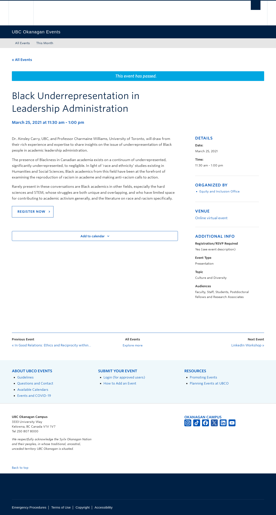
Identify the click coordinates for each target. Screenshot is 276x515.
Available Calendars (32, 389)
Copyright (82, 507)
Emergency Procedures (29, 507)
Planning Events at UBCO (209, 383)
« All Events (22, 60)
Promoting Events (203, 377)
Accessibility (104, 507)
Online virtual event (211, 218)
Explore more (133, 345)
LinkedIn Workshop (247, 345)
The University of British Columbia (21, 13)
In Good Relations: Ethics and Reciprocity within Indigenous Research (52, 345)
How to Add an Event (120, 383)
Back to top (22, 467)
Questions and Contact (35, 383)
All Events (22, 43)
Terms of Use (61, 507)
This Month (44, 43)
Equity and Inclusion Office (219, 191)
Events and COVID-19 (34, 395)
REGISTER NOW (31, 212)
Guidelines (25, 377)
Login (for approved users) (124, 377)
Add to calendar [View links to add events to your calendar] (92, 236)
